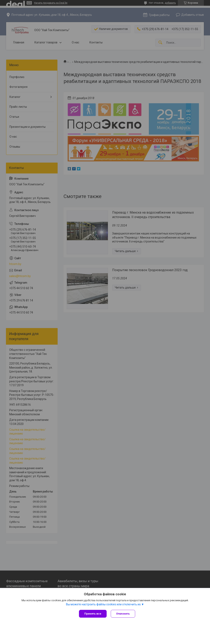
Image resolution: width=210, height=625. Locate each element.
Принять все (92, 613)
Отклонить (123, 613)
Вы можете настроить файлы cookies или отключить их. (103, 604)
